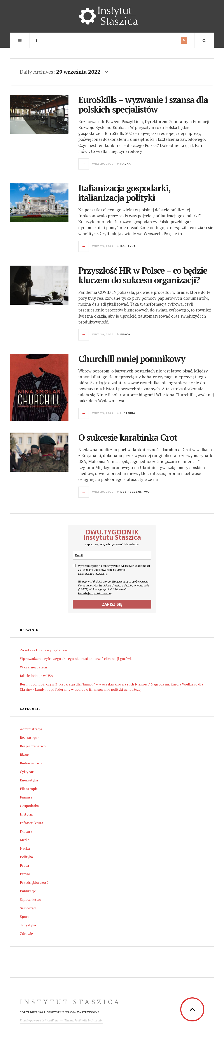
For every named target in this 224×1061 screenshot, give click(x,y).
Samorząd (28, 908)
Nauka (125, 163)
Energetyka (29, 780)
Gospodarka (29, 805)
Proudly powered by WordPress (39, 1020)
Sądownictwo (30, 899)
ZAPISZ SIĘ (112, 604)
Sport (24, 916)
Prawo (25, 873)
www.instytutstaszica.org (92, 574)
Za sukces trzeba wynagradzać (44, 650)
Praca (125, 334)
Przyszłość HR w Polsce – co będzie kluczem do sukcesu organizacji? (142, 275)
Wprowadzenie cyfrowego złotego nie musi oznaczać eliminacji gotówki (76, 658)
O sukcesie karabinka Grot (127, 437)
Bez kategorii (30, 737)
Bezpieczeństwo (135, 491)
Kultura (26, 831)
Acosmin (97, 1020)
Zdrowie (26, 933)
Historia (127, 413)
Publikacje (28, 891)
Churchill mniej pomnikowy (131, 358)
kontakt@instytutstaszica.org (95, 593)
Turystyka (28, 925)
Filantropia (29, 788)
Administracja (31, 729)
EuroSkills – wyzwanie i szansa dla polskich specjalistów (143, 104)
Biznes (25, 754)
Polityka (128, 246)
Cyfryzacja (28, 771)
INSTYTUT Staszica (70, 1001)
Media (24, 839)
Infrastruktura (31, 822)
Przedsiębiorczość (34, 882)
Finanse (26, 797)
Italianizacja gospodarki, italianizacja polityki (124, 192)
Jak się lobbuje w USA (36, 675)
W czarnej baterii (33, 667)
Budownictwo (31, 763)
